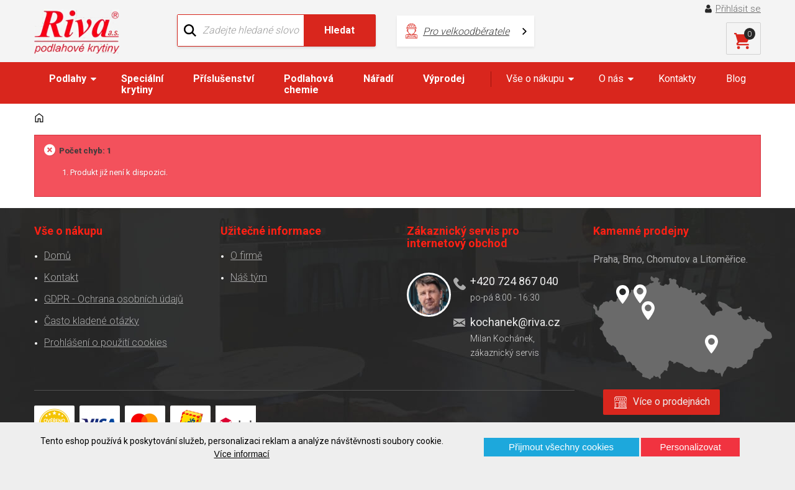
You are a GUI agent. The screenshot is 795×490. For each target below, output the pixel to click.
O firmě (246, 255)
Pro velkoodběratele (466, 31)
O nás (611, 78)
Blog (736, 78)
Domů (57, 255)
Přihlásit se (738, 8)
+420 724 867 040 (514, 281)
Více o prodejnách (671, 401)
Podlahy (67, 78)
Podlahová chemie (309, 84)
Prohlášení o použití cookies (105, 342)
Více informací (242, 454)
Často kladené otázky (91, 321)
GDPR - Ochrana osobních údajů (113, 299)
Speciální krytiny (142, 84)
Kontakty (677, 78)
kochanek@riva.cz (515, 322)
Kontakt (61, 277)
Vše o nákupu (535, 78)
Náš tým (248, 277)
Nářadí (378, 78)
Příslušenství (223, 78)
